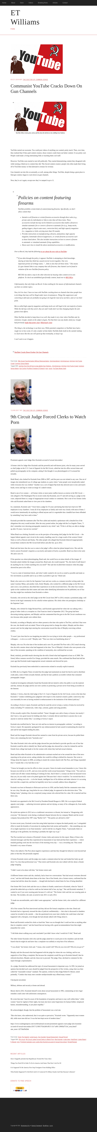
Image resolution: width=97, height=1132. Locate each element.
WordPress (46, 1125)
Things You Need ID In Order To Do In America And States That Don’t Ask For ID (36, 1063)
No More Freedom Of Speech (36, 368)
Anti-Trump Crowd (72, 366)
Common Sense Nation (22, 363)
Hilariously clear (46, 323)
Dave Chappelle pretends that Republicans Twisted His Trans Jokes (31, 1059)
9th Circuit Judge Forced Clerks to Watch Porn (40, 1039)
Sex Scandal (42, 1037)
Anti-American (64, 361)
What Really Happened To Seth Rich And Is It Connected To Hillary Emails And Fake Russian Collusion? (43, 1072)
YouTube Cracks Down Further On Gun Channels (31, 352)
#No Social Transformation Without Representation (33, 361)
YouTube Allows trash (59, 368)
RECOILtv (69, 277)
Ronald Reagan (72, 1042)
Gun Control (23, 368)
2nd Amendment (55, 361)
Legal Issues (33, 1037)
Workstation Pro (25, 1125)
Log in (51, 1125)
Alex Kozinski (59, 1039)
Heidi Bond (74, 1039)
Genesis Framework (37, 1125)
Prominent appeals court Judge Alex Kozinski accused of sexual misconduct (43, 1042)
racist (50, 368)
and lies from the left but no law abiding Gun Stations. (35, 366)
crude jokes (66, 1039)
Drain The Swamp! (23, 1037)
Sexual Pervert (63, 1037)
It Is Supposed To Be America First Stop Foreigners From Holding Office (33, 1067)
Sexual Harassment (52, 1037)
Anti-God (72, 361)
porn (46, 368)
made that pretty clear (32, 323)
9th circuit (22, 1039)
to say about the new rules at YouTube (54, 252)
